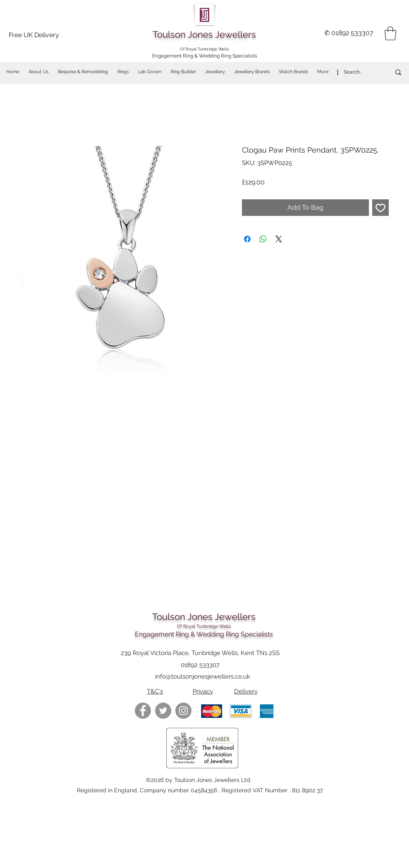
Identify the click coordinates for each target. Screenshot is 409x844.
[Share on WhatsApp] (263, 239)
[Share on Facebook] (247, 239)
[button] (390, 33)
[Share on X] (279, 239)
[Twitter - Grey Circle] (163, 711)
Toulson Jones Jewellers (204, 34)
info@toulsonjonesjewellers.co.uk (202, 676)
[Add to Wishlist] (380, 207)
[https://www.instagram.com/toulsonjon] (183, 711)
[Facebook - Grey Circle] (143, 711)
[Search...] (358, 72)
